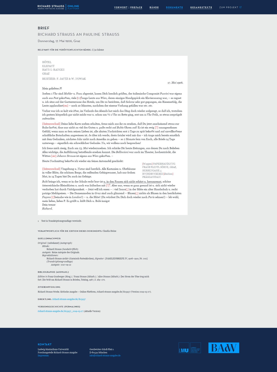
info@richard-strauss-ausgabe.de (105, 355)
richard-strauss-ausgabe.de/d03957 (69, 299)
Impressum (43, 355)
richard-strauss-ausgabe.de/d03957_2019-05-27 (60, 311)
